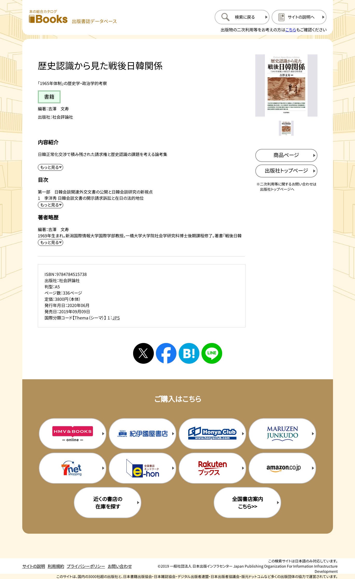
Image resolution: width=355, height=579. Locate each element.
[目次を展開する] (50, 205)
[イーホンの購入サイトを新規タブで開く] (142, 468)
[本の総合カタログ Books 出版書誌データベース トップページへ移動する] (73, 17)
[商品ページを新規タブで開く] (286, 155)
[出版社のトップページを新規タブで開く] (286, 171)
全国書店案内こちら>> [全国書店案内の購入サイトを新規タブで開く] (247, 502)
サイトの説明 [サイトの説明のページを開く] (33, 566)
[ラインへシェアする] (211, 353)
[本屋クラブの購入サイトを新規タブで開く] (212, 433)
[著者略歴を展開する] (50, 242)
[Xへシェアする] (143, 353)
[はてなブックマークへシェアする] (189, 353)
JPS (116, 317)
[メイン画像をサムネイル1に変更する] (286, 128)
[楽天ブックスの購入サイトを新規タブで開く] (212, 468)
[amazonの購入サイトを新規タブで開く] (282, 468)
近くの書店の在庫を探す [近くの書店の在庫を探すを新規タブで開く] (107, 502)
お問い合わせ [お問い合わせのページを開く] (120, 566)
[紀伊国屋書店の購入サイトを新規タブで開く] (142, 433)
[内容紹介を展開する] (50, 167)
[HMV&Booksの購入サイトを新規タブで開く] (72, 433)
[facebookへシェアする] (166, 353)
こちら (290, 29)
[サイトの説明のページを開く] (299, 17)
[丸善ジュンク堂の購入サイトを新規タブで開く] (282, 433)
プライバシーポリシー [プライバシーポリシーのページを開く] (86, 566)
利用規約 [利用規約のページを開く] (56, 566)
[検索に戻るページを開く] (242, 17)
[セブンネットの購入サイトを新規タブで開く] (72, 468)
